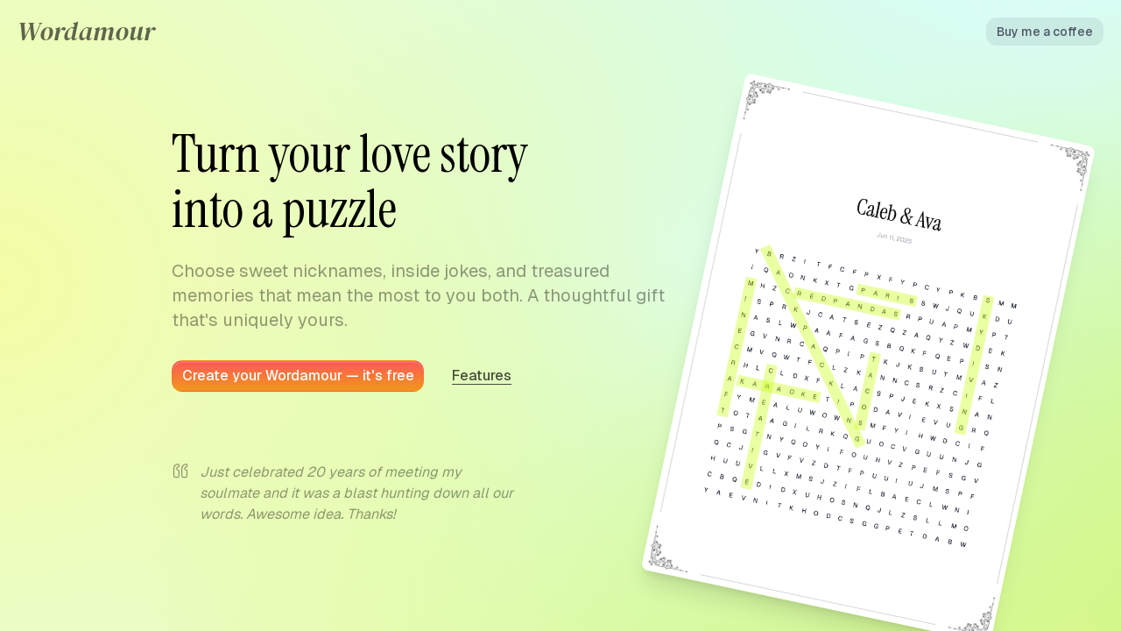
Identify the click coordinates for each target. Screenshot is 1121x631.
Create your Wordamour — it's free (298, 375)
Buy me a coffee (1045, 32)
